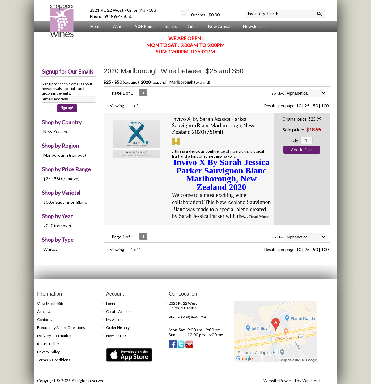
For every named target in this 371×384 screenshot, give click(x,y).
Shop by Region (60, 145)
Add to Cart (302, 149)
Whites (50, 249)
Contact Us (46, 319)
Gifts (191, 26)
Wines (117, 26)
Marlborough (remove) (64, 155)
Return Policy (48, 343)
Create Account (119, 311)
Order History (118, 327)
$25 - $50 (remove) (61, 178)
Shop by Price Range (66, 169)
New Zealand (56, 131)
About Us (98, 38)
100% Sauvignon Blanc (65, 202)
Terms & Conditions (53, 359)
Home (96, 26)
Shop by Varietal (61, 192)
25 (307, 105)
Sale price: (293, 129)
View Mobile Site (50, 303)
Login (110, 303)
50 (315, 105)
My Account (116, 319)
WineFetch (312, 380)
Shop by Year (57, 216)
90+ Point (144, 26)
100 (325, 105)
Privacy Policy (48, 351)
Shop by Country (62, 122)
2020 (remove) (57, 225)
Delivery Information (54, 335)
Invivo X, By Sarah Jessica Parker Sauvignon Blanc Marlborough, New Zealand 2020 (213, 125)
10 (298, 105)
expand (131, 82)
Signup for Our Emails (67, 71)
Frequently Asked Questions (61, 327)
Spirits (169, 26)
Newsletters (255, 26)
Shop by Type (58, 239)
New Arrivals (220, 26)
